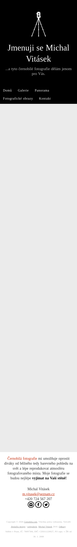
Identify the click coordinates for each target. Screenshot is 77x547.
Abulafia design (18, 526)
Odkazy (62, 526)
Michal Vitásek (45, 526)
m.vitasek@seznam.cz (38, 494)
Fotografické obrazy (18, 98)
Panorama (42, 90)
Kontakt (45, 98)
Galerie (23, 90)
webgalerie (32, 526)
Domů (7, 90)
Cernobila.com (30, 522)
